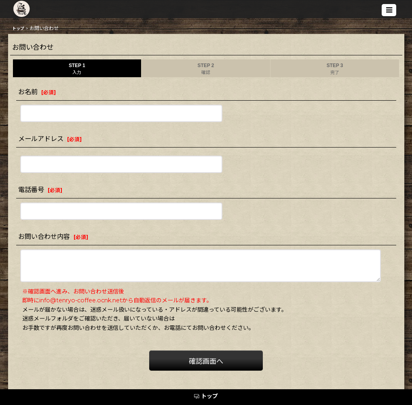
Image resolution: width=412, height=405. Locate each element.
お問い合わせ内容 (44, 236)
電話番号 (31, 190)
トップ (206, 396)
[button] (389, 10)
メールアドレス (40, 139)
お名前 (28, 92)
